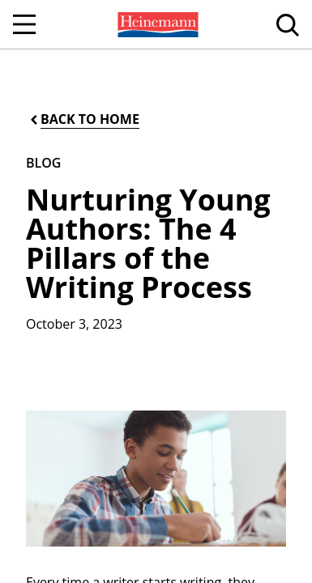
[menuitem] (156, 24)
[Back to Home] (83, 119)
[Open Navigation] (24, 24)
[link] (156, 24)
